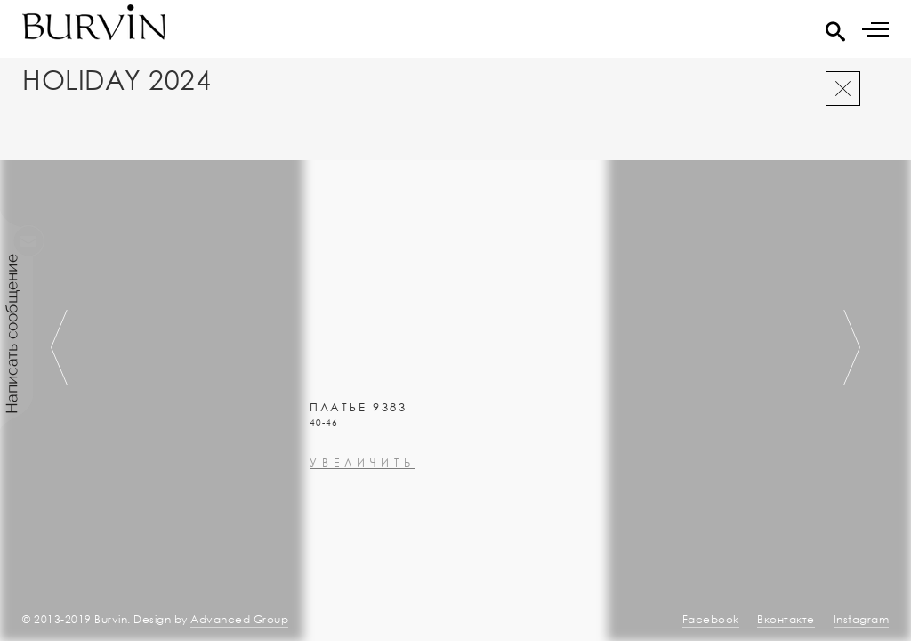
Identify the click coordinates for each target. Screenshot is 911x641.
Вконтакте (786, 619)
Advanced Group (239, 619)
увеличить (362, 510)
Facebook (710, 619)
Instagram (862, 619)
